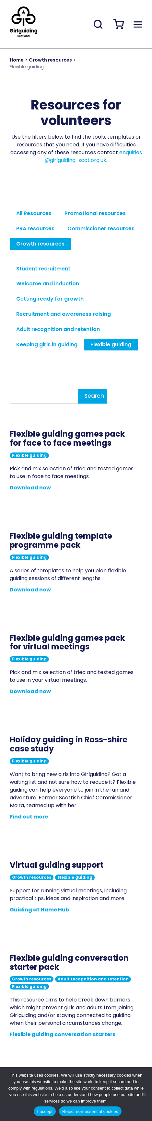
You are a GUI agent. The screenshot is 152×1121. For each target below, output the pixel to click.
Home (17, 60)
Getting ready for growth (50, 299)
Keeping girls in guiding (46, 344)
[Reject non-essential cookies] (144, 1094)
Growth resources (50, 60)
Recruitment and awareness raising (63, 314)
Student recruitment (43, 268)
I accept (45, 1111)
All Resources (34, 213)
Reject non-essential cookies (90, 1111)
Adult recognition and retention (58, 329)
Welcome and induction (47, 283)
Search (94, 396)
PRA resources (35, 228)
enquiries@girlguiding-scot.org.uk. (93, 156)
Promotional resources (95, 213)
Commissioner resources (100, 228)
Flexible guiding (110, 344)
